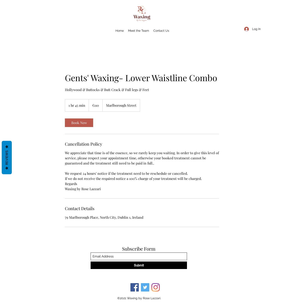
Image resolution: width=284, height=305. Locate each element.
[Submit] (139, 265)
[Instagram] (155, 287)
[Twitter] (145, 287)
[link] (79, 122)
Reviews (6, 157)
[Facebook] (134, 287)
